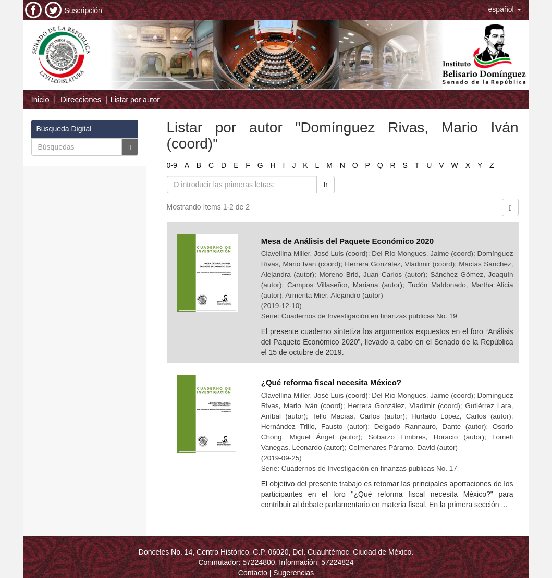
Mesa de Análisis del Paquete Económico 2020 (348, 241)
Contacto (252, 573)
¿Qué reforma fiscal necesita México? (332, 382)
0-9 (172, 165)
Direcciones (80, 99)
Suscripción (83, 10)
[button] (505, 9)
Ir (325, 184)
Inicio (40, 99)
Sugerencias (293, 573)
